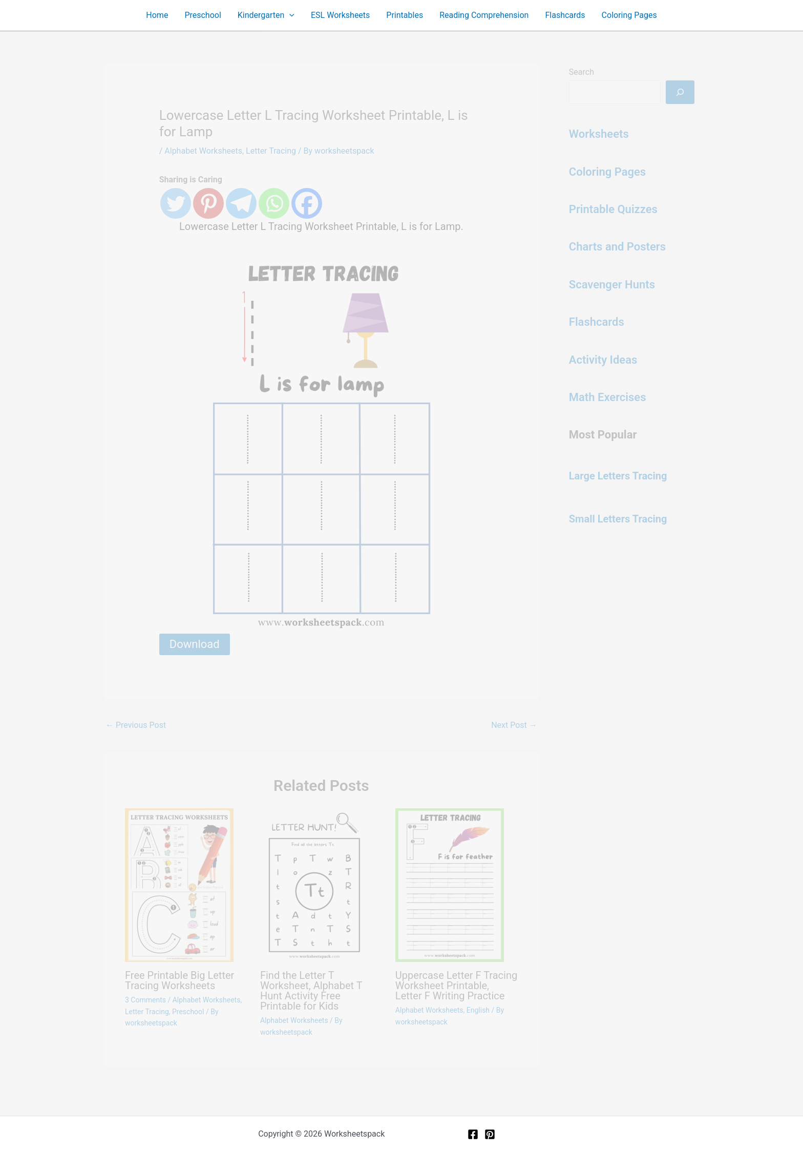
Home (157, 15)
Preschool (202, 15)
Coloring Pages (629, 15)
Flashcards (565, 15)
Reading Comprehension (484, 15)
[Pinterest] (489, 1134)
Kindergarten (266, 15)
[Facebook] (473, 1134)
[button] (289, 15)
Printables (404, 15)
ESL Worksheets (340, 15)
